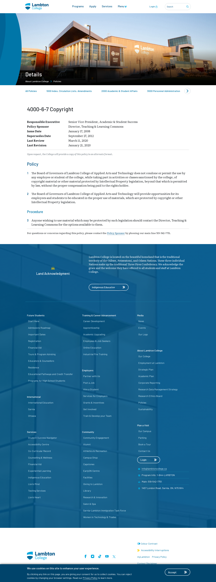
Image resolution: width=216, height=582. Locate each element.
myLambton (143, 556)
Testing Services (37, 490)
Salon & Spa (89, 504)
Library (87, 490)
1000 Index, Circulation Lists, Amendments (69, 90)
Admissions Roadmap (39, 327)
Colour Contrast (149, 543)
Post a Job (88, 382)
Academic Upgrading (94, 334)
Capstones (88, 464)
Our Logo (143, 334)
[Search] (188, 6)
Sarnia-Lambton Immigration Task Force (104, 510)
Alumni (87, 444)
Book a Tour (144, 444)
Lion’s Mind (34, 484)
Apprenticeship (91, 327)
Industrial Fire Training (95, 354)
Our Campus (144, 431)
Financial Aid (35, 347)
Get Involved (89, 409)
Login (153, 6)
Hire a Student (91, 389)
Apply (92, 6)
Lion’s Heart (34, 497)
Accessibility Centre (38, 444)
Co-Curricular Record (39, 451)
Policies (57, 81)
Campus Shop (90, 457)
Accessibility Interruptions (153, 550)
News (141, 321)
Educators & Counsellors (41, 360)
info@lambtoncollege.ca (154, 468)
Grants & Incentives (93, 402)
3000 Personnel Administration (163, 90)
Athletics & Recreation (95, 451)
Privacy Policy (90, 577)
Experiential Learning (39, 470)
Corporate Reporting (149, 382)
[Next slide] (187, 91)
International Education (40, 402)
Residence (33, 367)
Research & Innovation (95, 497)
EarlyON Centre (91, 470)
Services (107, 6)
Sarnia (31, 409)
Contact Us (144, 451)
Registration (34, 341)
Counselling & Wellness (40, 457)
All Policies (31, 90)
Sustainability (145, 409)
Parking (142, 437)
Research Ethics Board (150, 396)
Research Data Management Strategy (158, 389)
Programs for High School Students (46, 380)
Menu (122, 6)
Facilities (87, 477)
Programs (78, 6)
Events (142, 327)
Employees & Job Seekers (96, 341)
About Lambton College (37, 81)
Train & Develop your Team (97, 415)
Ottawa (32, 415)
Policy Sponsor (116, 233)
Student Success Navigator (42, 437)
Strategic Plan (145, 369)
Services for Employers (95, 396)
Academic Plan (146, 376)
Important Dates (36, 334)
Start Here (33, 321)
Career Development (94, 321)
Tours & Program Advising (42, 354)
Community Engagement (96, 437)
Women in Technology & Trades (99, 517)
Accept (178, 572)
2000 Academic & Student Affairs (119, 90)
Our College (144, 356)
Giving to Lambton (92, 484)
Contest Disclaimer (147, 563)
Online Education (92, 347)
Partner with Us (91, 376)
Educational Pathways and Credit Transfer (50, 374)
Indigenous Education (108, 287)
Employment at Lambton (151, 363)
